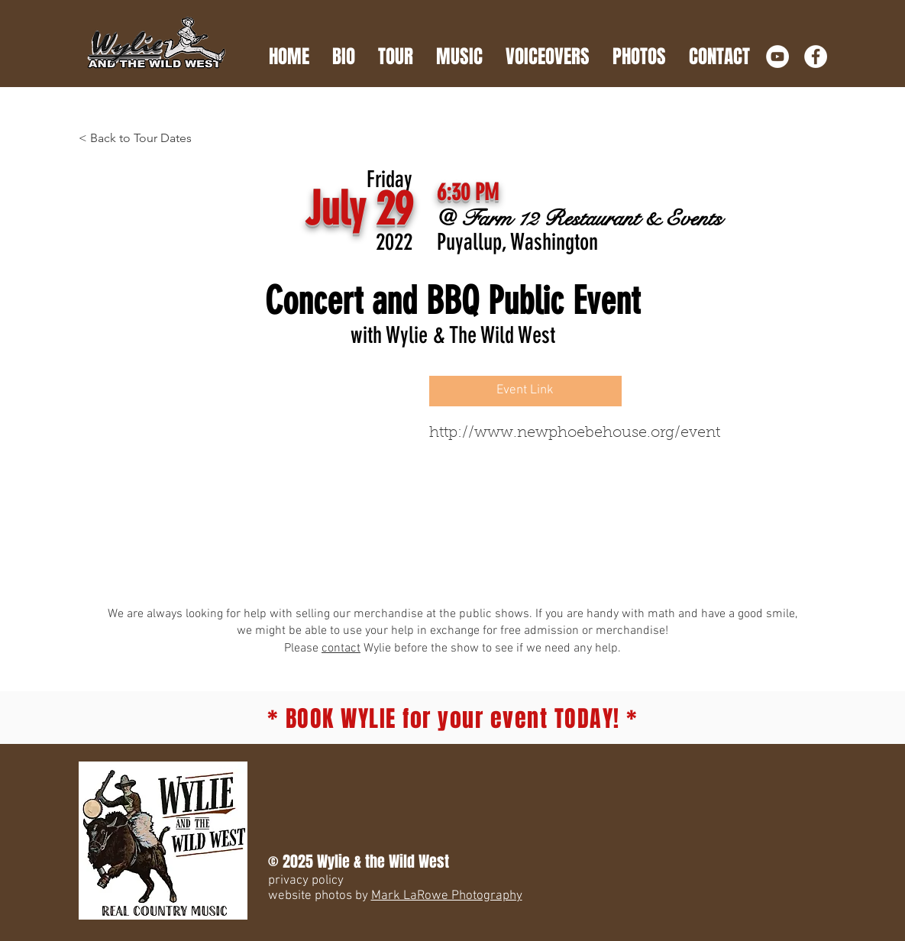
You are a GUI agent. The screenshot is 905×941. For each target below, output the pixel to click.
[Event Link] (525, 391)
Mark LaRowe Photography (446, 896)
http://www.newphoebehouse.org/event (574, 433)
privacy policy (306, 880)
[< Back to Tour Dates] (144, 138)
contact (341, 648)
